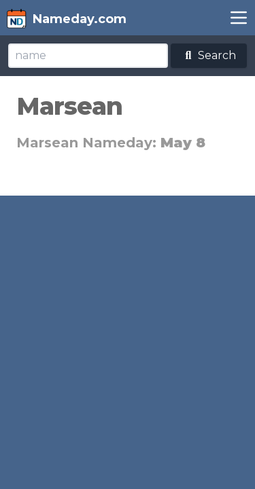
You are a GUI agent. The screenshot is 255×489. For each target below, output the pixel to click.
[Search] (88, 55)
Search (209, 55)
